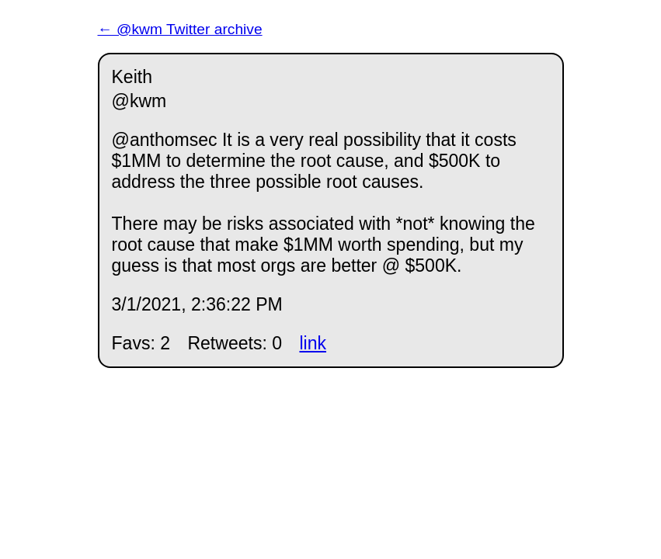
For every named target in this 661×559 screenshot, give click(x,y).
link (312, 343)
